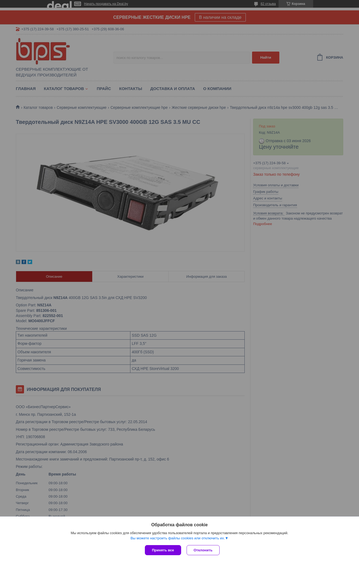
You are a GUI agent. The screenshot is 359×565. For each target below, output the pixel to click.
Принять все (163, 550)
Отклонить (203, 550)
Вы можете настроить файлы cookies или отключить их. (177, 538)
